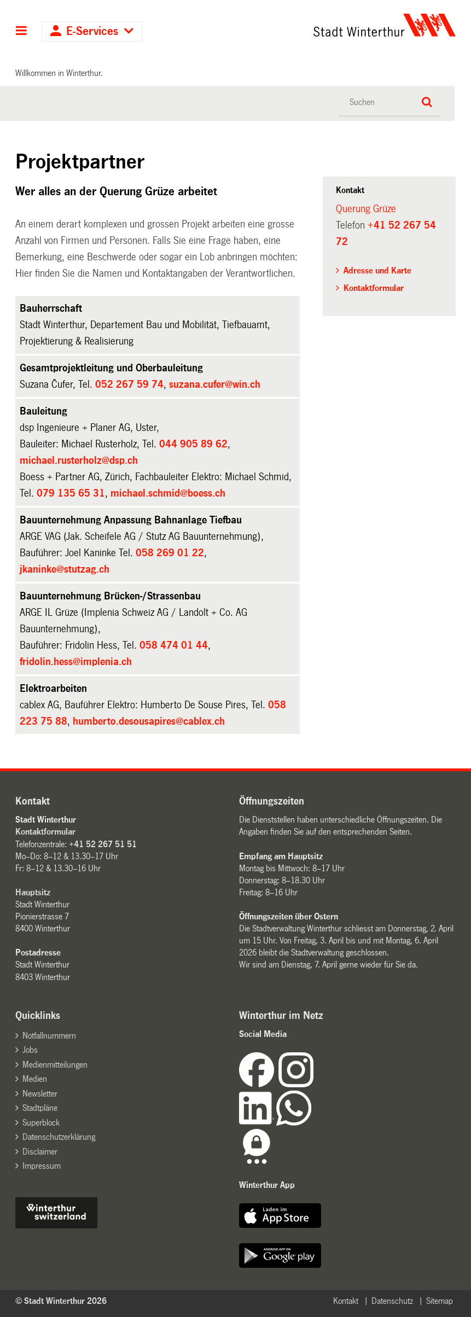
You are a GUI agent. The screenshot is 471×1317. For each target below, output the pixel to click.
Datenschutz (392, 1301)
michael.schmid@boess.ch (168, 493)
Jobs (30, 1049)
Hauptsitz (32, 892)
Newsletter (39, 1093)
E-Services (92, 31)
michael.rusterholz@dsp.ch (79, 460)
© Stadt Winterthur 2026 (61, 1301)
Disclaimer (39, 1151)
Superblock (41, 1122)
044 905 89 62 (193, 444)
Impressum (41, 1165)
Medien (34, 1078)
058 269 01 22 (170, 552)
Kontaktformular (374, 288)
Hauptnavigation (21, 31)
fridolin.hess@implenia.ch (76, 661)
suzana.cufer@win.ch (214, 384)
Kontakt (345, 1301)
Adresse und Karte (377, 270)
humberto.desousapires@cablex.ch (149, 721)
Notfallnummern (49, 1035)
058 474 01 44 (173, 645)
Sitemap (439, 1301)
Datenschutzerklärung (58, 1136)
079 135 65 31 (71, 493)
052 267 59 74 (129, 384)
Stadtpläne (39, 1107)
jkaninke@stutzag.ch (64, 569)
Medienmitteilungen (55, 1064)
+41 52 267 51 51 (103, 844)
